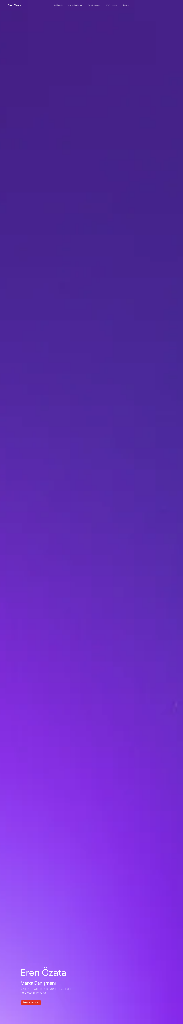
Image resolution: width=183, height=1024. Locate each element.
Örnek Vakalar (94, 5)
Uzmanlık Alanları (75, 5)
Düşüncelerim (111, 5)
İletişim (126, 5)
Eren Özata (14, 5)
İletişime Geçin (31, 1002)
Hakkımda (58, 5)
